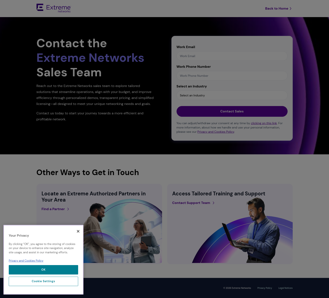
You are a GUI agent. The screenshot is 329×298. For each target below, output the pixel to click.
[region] (43, 260)
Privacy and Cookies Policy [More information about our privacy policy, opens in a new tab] (26, 261)
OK (43, 269)
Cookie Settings (43, 281)
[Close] (78, 231)
